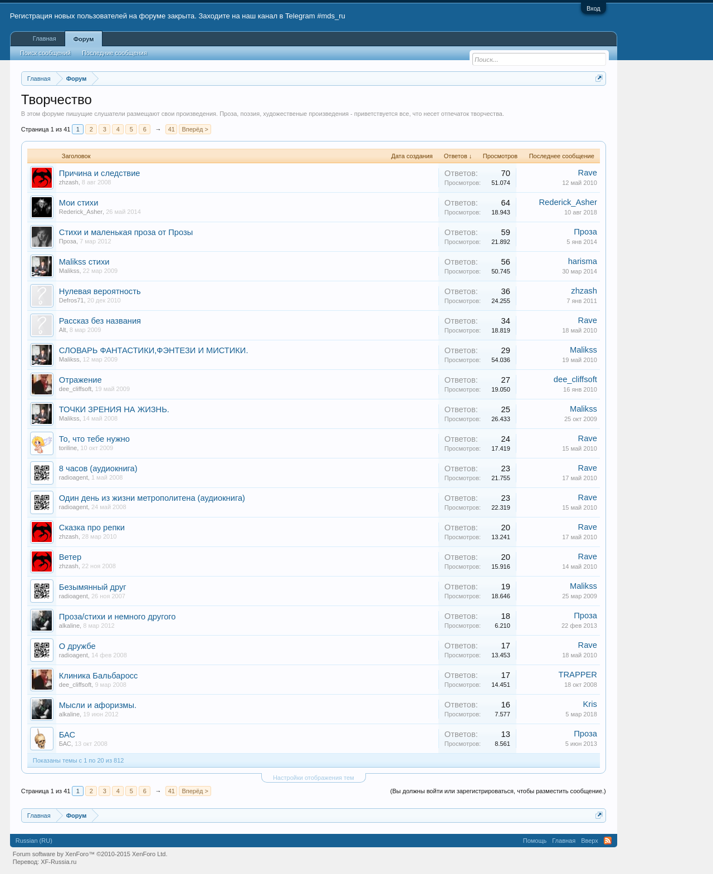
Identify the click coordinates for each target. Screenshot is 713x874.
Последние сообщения (114, 53)
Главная (44, 38)
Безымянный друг (92, 587)
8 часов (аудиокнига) (98, 468)
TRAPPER (578, 674)
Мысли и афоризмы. (97, 705)
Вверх (589, 840)
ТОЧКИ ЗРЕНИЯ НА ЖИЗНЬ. (114, 409)
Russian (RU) (34, 840)
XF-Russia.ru (58, 861)
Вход (593, 8)
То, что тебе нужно (94, 438)
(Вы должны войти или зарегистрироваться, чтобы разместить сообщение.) (498, 791)
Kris (590, 704)
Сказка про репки (92, 527)
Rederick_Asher (80, 211)
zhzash (69, 182)
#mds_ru (331, 16)
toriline (68, 448)
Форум (84, 39)
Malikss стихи (84, 261)
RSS (608, 840)
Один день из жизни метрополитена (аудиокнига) (152, 498)
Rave (587, 172)
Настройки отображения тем (313, 777)
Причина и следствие (99, 173)
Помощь (535, 840)
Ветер (70, 557)
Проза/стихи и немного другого (117, 616)
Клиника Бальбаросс (98, 675)
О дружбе (77, 646)
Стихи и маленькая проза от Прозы (126, 232)
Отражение (80, 379)
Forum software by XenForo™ (90, 854)
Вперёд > (195, 129)
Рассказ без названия (100, 320)
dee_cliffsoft (75, 388)
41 (171, 129)
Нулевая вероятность (100, 291)
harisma (582, 261)
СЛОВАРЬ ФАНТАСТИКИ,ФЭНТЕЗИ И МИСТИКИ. (153, 350)
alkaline (69, 625)
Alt (62, 329)
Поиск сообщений (45, 53)
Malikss (69, 270)
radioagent (73, 477)
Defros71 (71, 300)
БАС (67, 734)
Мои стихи (79, 202)
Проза (67, 241)
